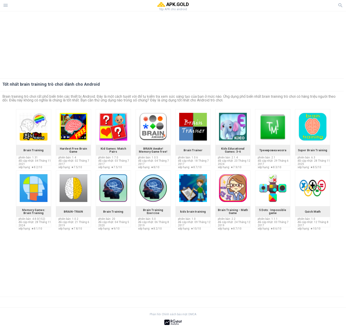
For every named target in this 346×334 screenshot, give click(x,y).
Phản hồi (155, 314)
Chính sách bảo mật (174, 314)
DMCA (192, 314)
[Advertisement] (201, 43)
